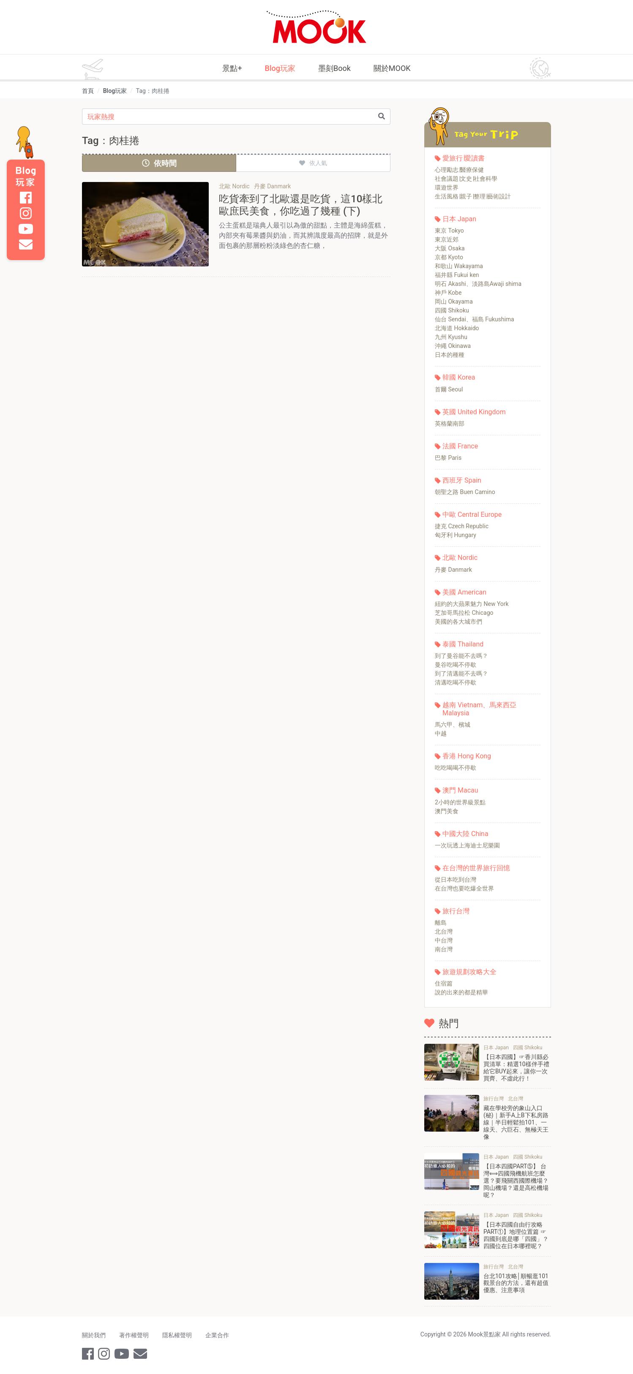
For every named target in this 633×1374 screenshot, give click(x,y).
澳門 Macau (460, 790)
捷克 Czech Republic (461, 526)
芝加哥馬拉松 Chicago (464, 612)
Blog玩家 (280, 68)
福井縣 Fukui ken (457, 275)
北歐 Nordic (459, 558)
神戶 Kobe (448, 292)
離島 (441, 922)
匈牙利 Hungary (455, 535)
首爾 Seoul (449, 389)
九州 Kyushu (451, 337)
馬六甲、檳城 (452, 724)
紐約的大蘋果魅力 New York (472, 603)
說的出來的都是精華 (461, 992)
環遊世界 (446, 187)
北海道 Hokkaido (457, 328)
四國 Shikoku (452, 310)
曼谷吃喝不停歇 (455, 664)
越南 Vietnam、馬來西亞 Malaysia (479, 709)
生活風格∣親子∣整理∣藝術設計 (473, 196)
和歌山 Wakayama (459, 266)
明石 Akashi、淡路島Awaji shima (478, 283)
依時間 (159, 163)
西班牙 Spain (461, 480)
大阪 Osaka (450, 248)
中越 (441, 733)
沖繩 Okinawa (453, 345)
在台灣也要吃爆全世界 (464, 888)
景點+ (232, 68)
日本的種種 (449, 354)
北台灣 (444, 931)
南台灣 (444, 949)
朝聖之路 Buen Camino (465, 492)
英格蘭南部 (449, 423)
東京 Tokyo (449, 230)
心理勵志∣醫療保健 (459, 169)
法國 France (460, 446)
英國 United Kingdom (474, 412)
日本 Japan (459, 219)
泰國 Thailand (462, 644)
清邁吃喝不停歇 (455, 682)
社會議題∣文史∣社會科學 (466, 178)
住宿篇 (444, 983)
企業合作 (217, 1335)
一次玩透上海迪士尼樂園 (467, 845)
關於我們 (94, 1335)
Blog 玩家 (26, 176)
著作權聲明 (134, 1335)
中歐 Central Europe (472, 514)
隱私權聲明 (177, 1335)
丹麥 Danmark (453, 569)
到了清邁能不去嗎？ (461, 673)
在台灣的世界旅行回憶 (476, 868)
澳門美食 (446, 811)
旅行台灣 (455, 911)
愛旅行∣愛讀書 (463, 158)
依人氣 (313, 163)
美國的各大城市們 (458, 621)
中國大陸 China (465, 834)
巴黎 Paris (448, 457)
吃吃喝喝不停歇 (455, 767)
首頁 (88, 90)
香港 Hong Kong (466, 756)
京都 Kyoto (449, 257)
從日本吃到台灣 (455, 879)
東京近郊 (446, 239)
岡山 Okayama (454, 301)
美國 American (464, 592)
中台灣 (444, 940)
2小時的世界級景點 (460, 802)
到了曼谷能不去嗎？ (461, 655)
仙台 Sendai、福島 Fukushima (474, 319)
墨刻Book (334, 68)
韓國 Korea (458, 377)
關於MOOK (392, 68)
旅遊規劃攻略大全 (469, 972)
